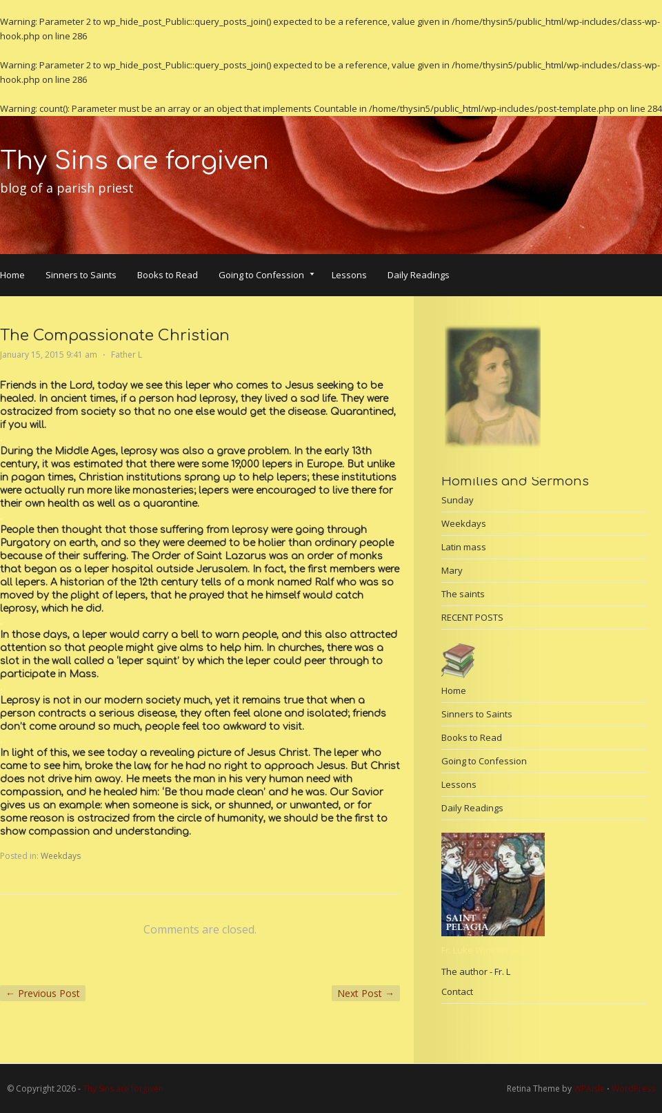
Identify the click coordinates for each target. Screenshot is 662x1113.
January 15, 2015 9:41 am (48, 354)
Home (12, 275)
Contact (457, 991)
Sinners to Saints (81, 275)
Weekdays (61, 856)
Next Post (365, 993)
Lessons (349, 275)
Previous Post (43, 993)
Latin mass (463, 547)
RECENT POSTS (472, 617)
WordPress (633, 1088)
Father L (126, 354)
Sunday (457, 500)
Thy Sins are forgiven (134, 161)
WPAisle (589, 1088)
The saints (463, 594)
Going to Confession (266, 276)
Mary (452, 570)
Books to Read (167, 275)
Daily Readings (419, 275)
